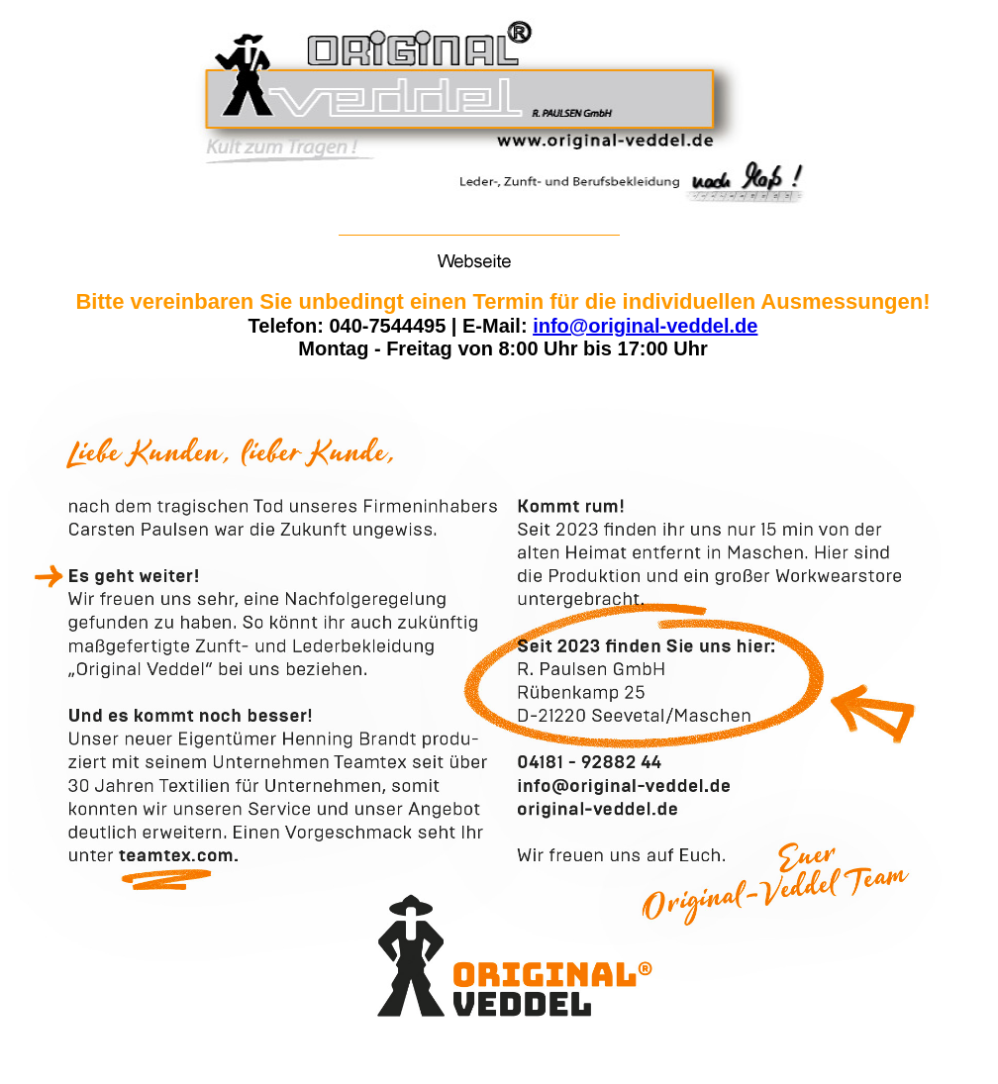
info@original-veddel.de (645, 326)
